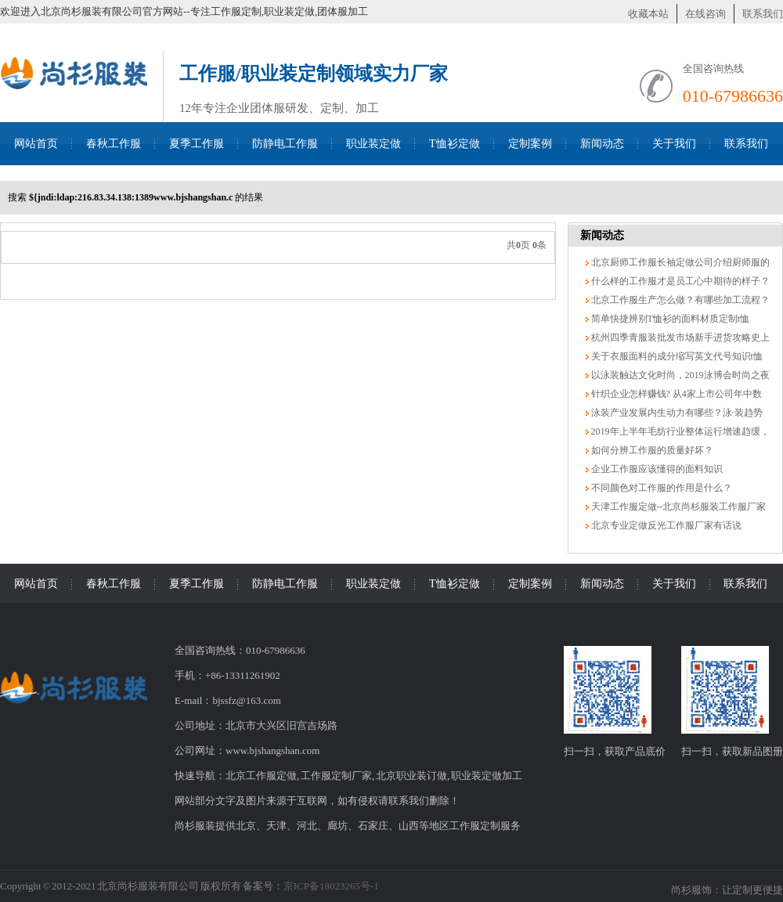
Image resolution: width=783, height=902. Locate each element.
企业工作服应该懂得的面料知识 (656, 469)
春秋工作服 (113, 144)
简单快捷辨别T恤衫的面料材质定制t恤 (669, 318)
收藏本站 (648, 14)
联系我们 (762, 14)
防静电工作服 (285, 144)
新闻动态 (602, 144)
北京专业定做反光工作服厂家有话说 (665, 525)
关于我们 (674, 144)
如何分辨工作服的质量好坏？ (651, 450)
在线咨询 (705, 14)
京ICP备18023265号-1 (331, 886)
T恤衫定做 (454, 144)
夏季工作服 (196, 144)
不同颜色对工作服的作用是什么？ (660, 487)
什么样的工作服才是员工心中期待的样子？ (679, 281)
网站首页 (36, 144)
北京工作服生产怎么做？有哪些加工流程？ (679, 299)
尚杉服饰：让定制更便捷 (727, 890)
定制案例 (530, 144)
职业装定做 (373, 144)
